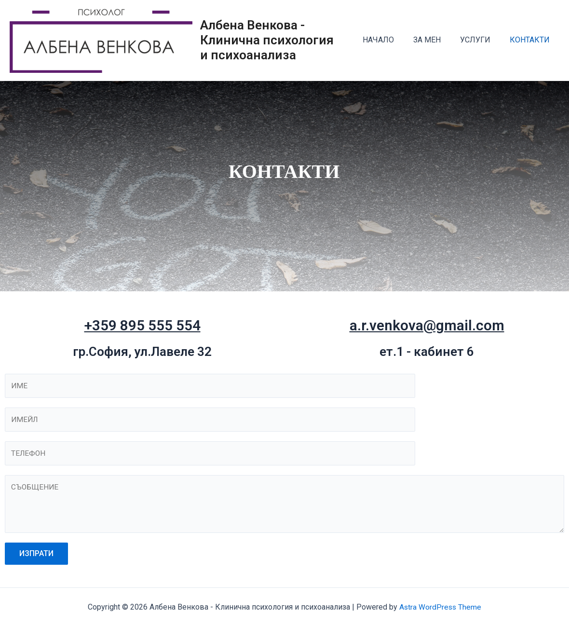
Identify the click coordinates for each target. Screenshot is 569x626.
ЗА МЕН (436, 41)
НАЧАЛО (391, 41)
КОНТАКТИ (532, 41)
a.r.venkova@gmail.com (427, 328)
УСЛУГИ (481, 41)
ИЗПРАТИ (36, 558)
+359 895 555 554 (142, 328)
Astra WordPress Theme (440, 607)
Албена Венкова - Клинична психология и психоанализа (281, 41)
